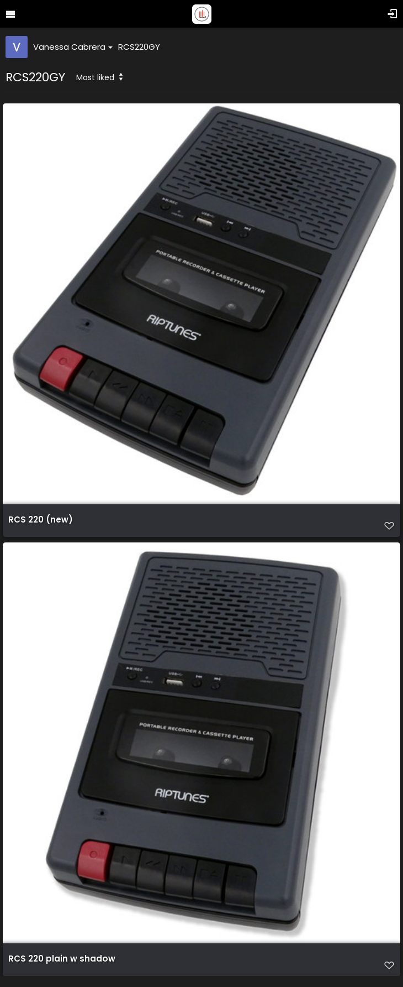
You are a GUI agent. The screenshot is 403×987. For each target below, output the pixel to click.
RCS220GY (139, 47)
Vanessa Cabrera (73, 47)
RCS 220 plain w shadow (61, 958)
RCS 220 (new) (40, 519)
